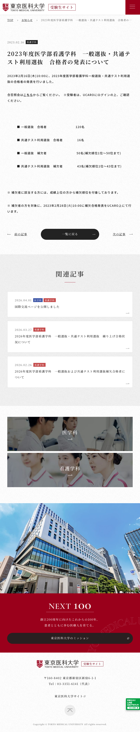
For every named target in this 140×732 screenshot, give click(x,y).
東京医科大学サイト (70, 720)
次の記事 (123, 234)
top (10, 20)
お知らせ (27, 20)
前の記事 (17, 234)
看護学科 (32, 42)
